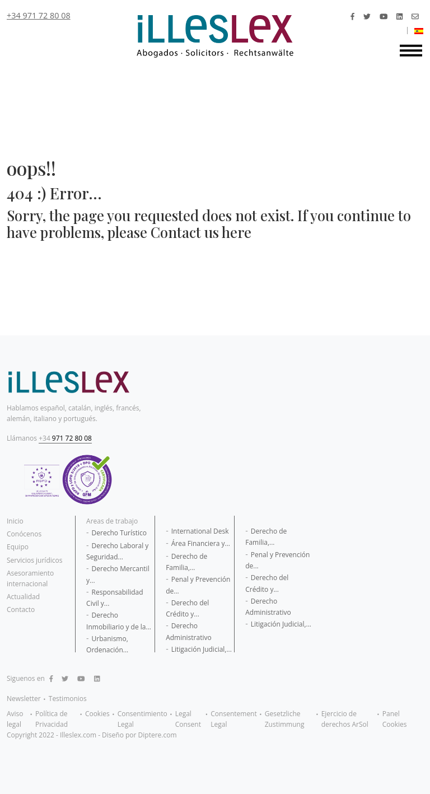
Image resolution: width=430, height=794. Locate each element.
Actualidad (23, 596)
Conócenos (24, 534)
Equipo (18, 547)
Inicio (15, 521)
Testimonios (68, 698)
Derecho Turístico (119, 533)
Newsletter (24, 698)
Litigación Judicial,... (201, 649)
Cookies (97, 713)
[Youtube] (383, 16)
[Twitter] (367, 16)
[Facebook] (352, 16)
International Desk (200, 531)
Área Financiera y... (200, 543)
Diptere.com (157, 735)
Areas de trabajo (112, 521)
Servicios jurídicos (34, 560)
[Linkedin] (399, 16)
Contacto (21, 609)
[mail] (415, 16)
